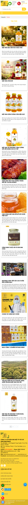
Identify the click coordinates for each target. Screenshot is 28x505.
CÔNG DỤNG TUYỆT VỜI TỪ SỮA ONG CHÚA (12, 248)
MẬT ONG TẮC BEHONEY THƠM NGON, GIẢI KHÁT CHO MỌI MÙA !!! (13, 414)
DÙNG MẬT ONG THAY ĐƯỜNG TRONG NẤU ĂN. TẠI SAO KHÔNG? (12, 181)
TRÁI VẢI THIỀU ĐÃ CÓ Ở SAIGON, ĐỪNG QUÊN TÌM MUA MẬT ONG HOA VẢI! (13, 381)
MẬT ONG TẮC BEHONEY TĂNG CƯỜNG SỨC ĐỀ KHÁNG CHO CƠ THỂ (13, 148)
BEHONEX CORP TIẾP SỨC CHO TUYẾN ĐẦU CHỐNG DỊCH (13, 281)
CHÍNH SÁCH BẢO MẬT (6, 484)
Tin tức (8, 17)
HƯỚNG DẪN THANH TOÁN (7, 476)
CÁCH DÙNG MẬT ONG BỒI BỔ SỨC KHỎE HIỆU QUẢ (13, 214)
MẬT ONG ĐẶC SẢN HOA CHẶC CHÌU (12, 47)
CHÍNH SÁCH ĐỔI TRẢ (5, 481)
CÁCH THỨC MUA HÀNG (6, 473)
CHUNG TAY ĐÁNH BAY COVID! (10, 314)
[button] (2, 13)
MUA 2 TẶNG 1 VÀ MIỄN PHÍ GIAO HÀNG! (13, 347)
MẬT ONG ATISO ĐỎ (7, 81)
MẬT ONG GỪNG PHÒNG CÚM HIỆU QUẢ (13, 114)
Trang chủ (3, 17)
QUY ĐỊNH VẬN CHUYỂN (6, 478)
